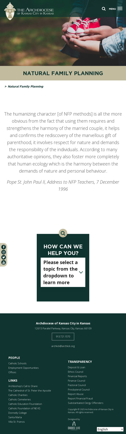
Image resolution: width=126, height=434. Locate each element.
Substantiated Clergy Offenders (85, 402)
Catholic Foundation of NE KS (24, 408)
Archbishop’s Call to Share (23, 386)
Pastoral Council (77, 385)
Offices (12, 372)
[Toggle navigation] (120, 8)
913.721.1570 (63, 336)
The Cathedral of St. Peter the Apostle (29, 390)
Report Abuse (76, 394)
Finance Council (76, 380)
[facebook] (3, 247)
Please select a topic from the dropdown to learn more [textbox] (60, 272)
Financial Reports (77, 376)
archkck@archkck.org (63, 346)
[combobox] (63, 272)
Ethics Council (75, 371)
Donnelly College (17, 412)
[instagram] (3, 252)
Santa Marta (15, 417)
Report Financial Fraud (80, 398)
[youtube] (3, 262)
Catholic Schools (17, 363)
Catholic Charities (18, 395)
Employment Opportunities (23, 367)
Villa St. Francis (16, 421)
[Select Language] (110, 429)
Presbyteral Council (79, 389)
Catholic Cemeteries (19, 399)
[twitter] (3, 257)
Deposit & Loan (76, 367)
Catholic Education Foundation (25, 403)
